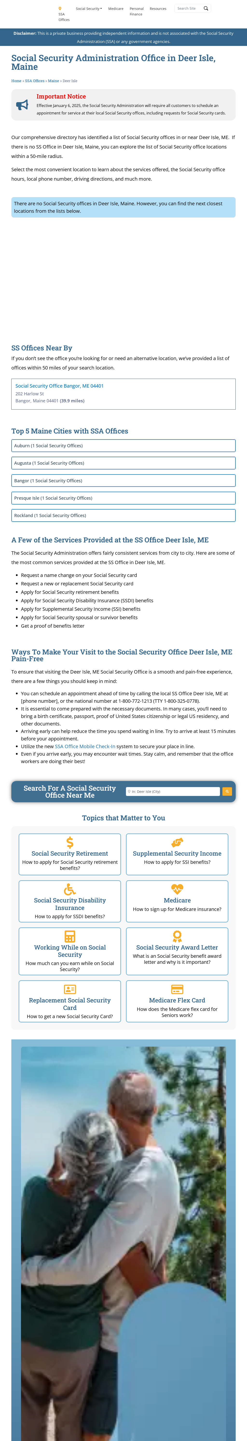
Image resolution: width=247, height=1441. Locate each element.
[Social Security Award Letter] (177, 936)
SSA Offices (64, 14)
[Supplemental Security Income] (177, 843)
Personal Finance (137, 11)
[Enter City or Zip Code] (173, 791)
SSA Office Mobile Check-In (85, 746)
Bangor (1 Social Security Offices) (48, 480)
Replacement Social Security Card (70, 1003)
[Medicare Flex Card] (177, 989)
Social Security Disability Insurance (70, 903)
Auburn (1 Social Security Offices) (48, 445)
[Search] (227, 791)
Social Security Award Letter (177, 947)
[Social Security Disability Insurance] (70, 889)
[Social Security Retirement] (70, 843)
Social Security (87, 8)
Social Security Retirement (70, 853)
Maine (53, 80)
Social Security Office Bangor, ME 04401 (59, 386)
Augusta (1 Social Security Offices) (49, 463)
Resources (158, 8)
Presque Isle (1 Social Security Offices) (53, 498)
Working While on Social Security (70, 950)
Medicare (116, 8)
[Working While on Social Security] (70, 936)
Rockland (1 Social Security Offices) (50, 515)
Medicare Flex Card (177, 1000)
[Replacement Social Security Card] (70, 989)
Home (16, 80)
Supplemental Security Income (177, 853)
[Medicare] (177, 889)
